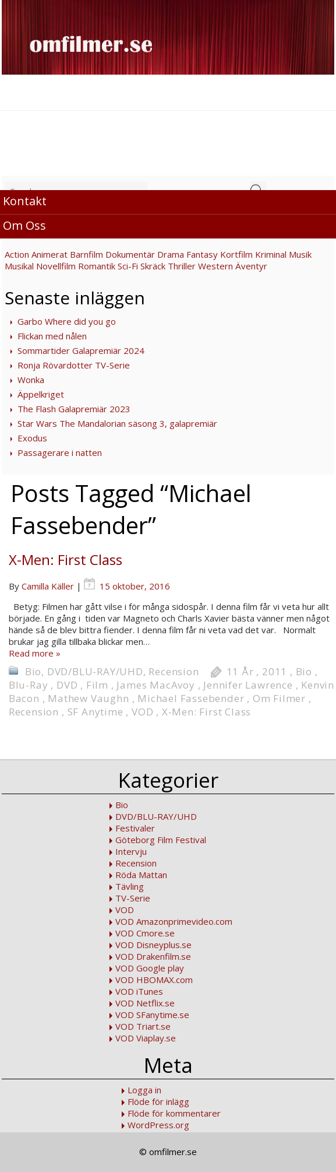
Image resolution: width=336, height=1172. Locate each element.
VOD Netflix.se (145, 1003)
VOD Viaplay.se (145, 1038)
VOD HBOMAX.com (154, 979)
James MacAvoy (155, 685)
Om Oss (24, 225)
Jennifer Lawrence (248, 685)
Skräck (152, 266)
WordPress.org (158, 1125)
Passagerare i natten (59, 452)
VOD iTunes (139, 991)
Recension (173, 671)
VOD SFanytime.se (152, 1014)
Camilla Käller (48, 586)
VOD (142, 711)
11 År (240, 671)
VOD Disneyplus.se (153, 944)
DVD (66, 685)
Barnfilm (86, 254)
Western (215, 266)
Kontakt (25, 201)
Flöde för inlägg (158, 1101)
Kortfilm (236, 254)
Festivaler (135, 828)
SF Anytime (95, 711)
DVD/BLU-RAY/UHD (95, 671)
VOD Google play (149, 968)
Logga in (144, 1090)
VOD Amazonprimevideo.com (173, 921)
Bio (33, 671)
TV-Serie (132, 898)
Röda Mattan (141, 874)
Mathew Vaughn (88, 698)
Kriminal (271, 254)
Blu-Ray (28, 685)
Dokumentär (130, 254)
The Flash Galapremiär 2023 (73, 409)
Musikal (19, 266)
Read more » (35, 653)
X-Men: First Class (65, 559)
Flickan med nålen (52, 336)
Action (17, 254)
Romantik (96, 266)
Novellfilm (56, 266)
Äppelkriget (40, 394)
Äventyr (251, 266)
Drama (170, 254)
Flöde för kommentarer (174, 1113)
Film (97, 685)
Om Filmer (279, 698)
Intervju (131, 851)
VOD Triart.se (143, 1026)
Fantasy (202, 254)
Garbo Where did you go (66, 321)
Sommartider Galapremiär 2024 (80, 350)
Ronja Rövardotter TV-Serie (73, 365)
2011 (274, 671)
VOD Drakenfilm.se (153, 956)
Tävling (129, 886)
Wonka (30, 379)
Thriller (182, 266)
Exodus (32, 438)
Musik (300, 254)
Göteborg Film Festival (160, 839)
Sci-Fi (128, 266)
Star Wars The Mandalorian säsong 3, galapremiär (117, 423)
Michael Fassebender (190, 698)
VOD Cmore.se (145, 933)
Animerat (49, 254)
